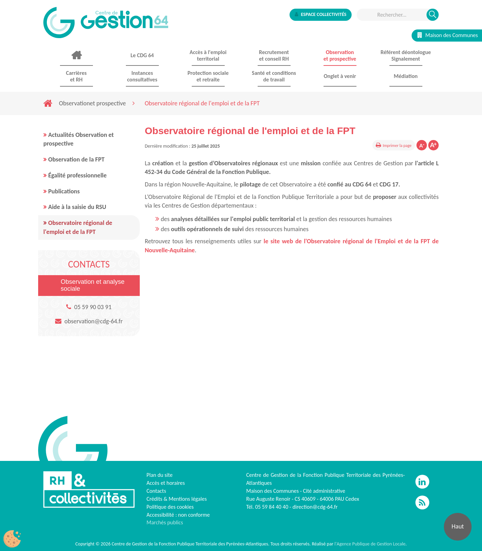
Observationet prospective (92, 103)
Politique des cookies (170, 507)
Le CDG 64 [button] (142, 55)
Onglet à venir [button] (340, 76)
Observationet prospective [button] (340, 55)
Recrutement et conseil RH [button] (274, 55)
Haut (457, 526)
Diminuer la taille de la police (421, 145)
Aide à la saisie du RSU (77, 207)
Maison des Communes (448, 35)
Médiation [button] (406, 76)
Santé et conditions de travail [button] (274, 76)
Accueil (76, 55)
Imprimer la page (397, 145)
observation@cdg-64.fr (93, 321)
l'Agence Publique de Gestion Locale (369, 544)
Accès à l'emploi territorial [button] (208, 55)
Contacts (156, 491)
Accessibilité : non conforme (178, 514)
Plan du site (160, 475)
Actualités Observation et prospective (78, 139)
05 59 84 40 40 (272, 507)
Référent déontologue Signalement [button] (405, 55)
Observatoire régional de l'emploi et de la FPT (77, 227)
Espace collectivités (320, 14)
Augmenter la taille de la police (433, 145)
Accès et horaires (166, 483)
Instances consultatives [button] (142, 76)
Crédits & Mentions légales (177, 499)
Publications (64, 191)
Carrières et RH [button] (76, 76)
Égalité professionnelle (77, 175)
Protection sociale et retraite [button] (208, 76)
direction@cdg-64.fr (314, 507)
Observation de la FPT (76, 159)
